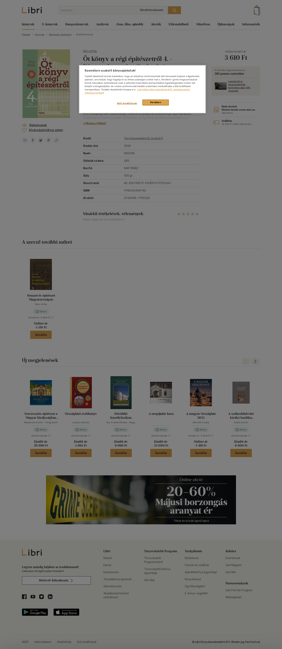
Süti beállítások (127, 103)
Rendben (155, 102)
